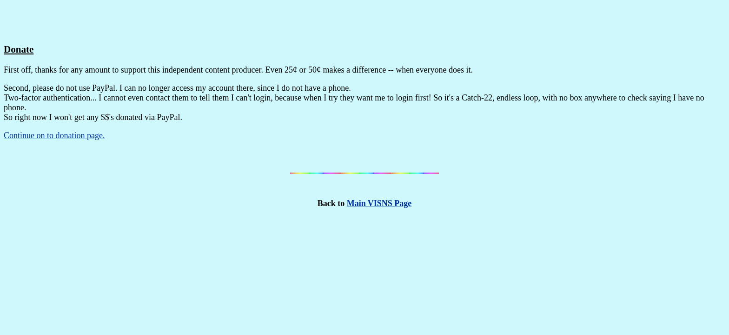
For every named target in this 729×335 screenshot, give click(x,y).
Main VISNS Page (379, 203)
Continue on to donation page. (54, 135)
